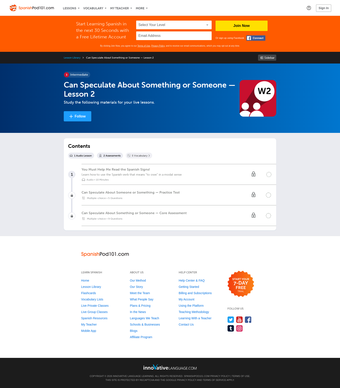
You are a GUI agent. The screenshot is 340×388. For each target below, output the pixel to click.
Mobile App (88, 331)
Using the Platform (191, 305)
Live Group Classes (94, 312)
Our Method (138, 280)
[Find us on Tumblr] (230, 328)
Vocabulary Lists (92, 299)
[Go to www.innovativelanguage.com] (170, 367)
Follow (80, 116)
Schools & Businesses (145, 324)
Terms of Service (214, 380)
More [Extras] (140, 8)
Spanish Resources (94, 318)
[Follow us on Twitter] (230, 319)
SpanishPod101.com (196, 376)
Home (85, 280)
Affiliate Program (141, 337)
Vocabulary (93, 8)
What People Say (141, 299)
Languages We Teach (144, 318)
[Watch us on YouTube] (239, 319)
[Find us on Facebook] (248, 319)
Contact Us (186, 324)
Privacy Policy (158, 46)
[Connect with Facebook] (256, 38)
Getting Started (189, 287)
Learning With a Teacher (195, 318)
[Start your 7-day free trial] (240, 284)
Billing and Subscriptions (195, 293)
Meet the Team (140, 293)
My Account (186, 299)
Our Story (136, 287)
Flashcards (88, 293)
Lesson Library (72, 57)
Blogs (133, 331)
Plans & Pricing (140, 305)
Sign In (324, 8)
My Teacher (119, 8)
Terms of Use (143, 46)
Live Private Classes (95, 305)
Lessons (69, 8)
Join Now (241, 26)
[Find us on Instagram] (239, 328)
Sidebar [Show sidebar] (269, 58)
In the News (138, 312)
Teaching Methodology (194, 312)
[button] (309, 8)
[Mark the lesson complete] (268, 174)
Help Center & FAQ (192, 280)
